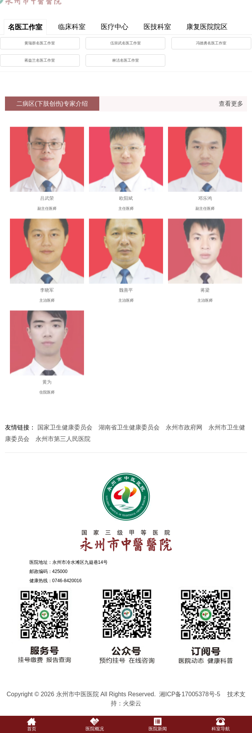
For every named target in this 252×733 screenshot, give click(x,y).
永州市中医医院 (126, 513)
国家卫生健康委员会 (64, 427)
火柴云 (132, 703)
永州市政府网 (184, 427)
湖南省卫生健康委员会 (129, 427)
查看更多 (231, 107)
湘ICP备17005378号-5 (189, 694)
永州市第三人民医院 (63, 439)
